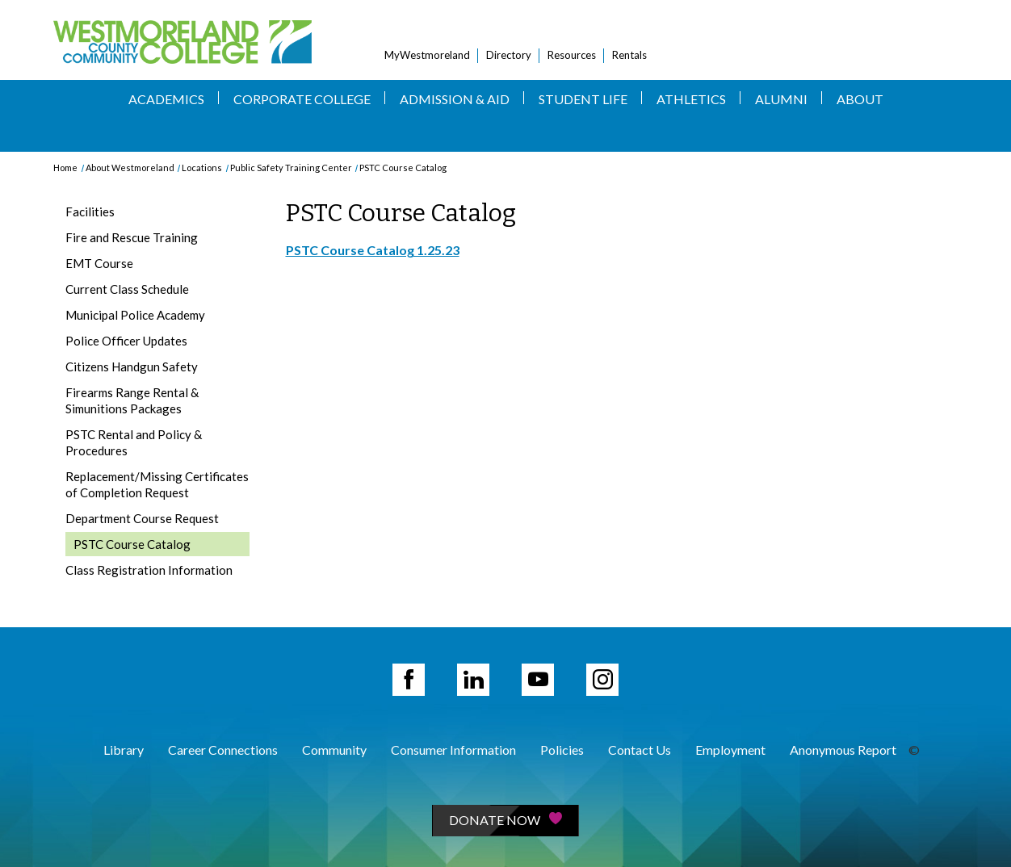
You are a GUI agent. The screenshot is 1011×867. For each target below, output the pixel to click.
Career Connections (223, 749)
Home (65, 167)
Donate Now (505, 819)
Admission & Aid (455, 99)
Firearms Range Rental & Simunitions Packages (132, 400)
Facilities (90, 211)
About (860, 99)
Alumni (781, 99)
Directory (508, 54)
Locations (202, 167)
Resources (571, 54)
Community (334, 749)
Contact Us (639, 749)
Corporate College (302, 99)
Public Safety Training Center (291, 167)
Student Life (583, 99)
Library (123, 749)
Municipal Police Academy (135, 315)
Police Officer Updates (126, 340)
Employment (730, 749)
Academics (166, 99)
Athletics (691, 99)
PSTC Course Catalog (403, 167)
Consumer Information (453, 749)
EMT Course (99, 263)
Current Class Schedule (127, 289)
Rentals (629, 54)
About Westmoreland (130, 167)
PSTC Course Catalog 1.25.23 (372, 250)
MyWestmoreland (427, 54)
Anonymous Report (843, 749)
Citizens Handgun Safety (131, 366)
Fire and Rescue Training (131, 237)
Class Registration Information (149, 570)
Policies (562, 749)
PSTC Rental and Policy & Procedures (133, 442)
